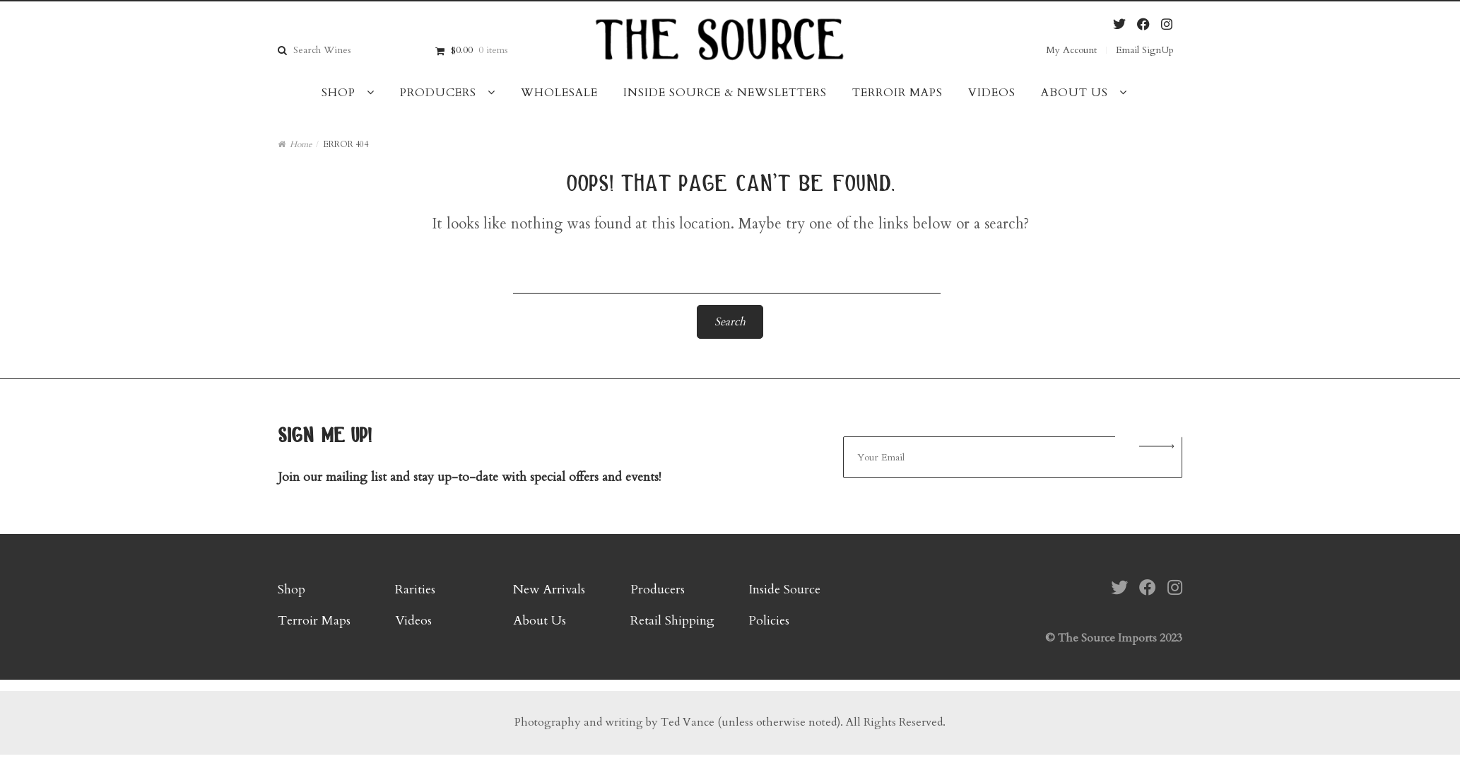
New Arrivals (549, 589)
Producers (438, 92)
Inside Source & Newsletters (725, 92)
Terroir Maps (897, 92)
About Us (1074, 92)
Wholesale (559, 92)
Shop (338, 92)
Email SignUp (1145, 50)
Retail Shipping (672, 620)
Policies (768, 620)
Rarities (415, 589)
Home (301, 144)
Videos (991, 92)
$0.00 (479, 50)
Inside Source (784, 589)
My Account (1071, 50)
